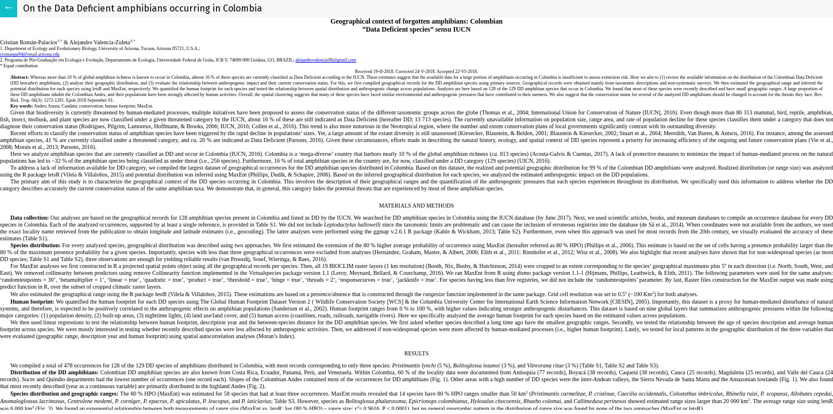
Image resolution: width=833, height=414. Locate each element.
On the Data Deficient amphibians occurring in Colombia (142, 8)
